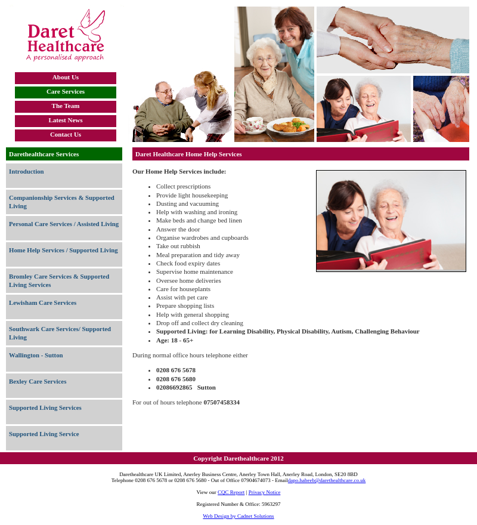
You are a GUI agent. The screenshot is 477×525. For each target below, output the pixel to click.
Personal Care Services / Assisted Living (64, 223)
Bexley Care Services (37, 381)
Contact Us (65, 134)
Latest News (65, 119)
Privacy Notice (265, 492)
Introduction (26, 171)
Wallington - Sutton (36, 355)
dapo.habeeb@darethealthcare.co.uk (327, 480)
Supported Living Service (44, 433)
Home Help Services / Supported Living (63, 250)
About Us (65, 77)
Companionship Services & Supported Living (61, 201)
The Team (66, 105)
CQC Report (231, 492)
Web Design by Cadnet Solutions (238, 516)
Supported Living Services (45, 407)
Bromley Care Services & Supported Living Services (59, 280)
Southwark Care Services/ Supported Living (60, 333)
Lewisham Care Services (42, 302)
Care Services (66, 91)
